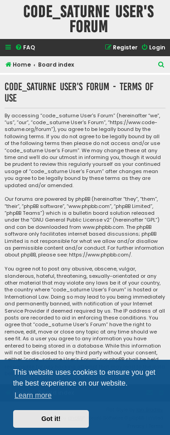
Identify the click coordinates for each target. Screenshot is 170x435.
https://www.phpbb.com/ (100, 254)
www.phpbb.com (103, 227)
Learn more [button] (33, 395)
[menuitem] (25, 48)
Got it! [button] (50, 418)
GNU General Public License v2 (71, 220)
